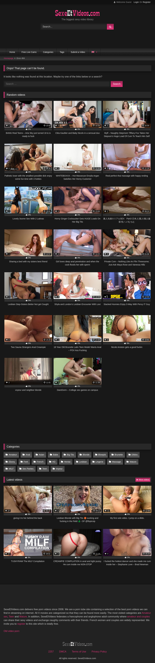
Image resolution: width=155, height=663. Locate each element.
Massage (113, 461)
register (21, 622)
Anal (27, 454)
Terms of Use (79, 649)
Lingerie (97, 461)
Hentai (66, 461)
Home (12, 52)
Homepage (8, 58)
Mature (129, 461)
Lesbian (81, 461)
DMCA (62, 649)
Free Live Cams (28, 52)
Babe (54, 454)
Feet (25, 461)
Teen (30, 467)
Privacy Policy (99, 649)
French (39, 461)
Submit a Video (78, 52)
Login (136, 2)
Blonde (84, 454)
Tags (62, 52)
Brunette (116, 454)
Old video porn (11, 629)
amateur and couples (138, 614)
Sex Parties (14, 467)
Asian (40, 454)
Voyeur (44, 467)
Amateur (13, 454)
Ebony (12, 461)
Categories (48, 52)
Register (147, 2)
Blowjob (99, 454)
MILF (144, 461)
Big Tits (68, 454)
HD (52, 461)
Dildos (131, 454)
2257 (51, 649)
